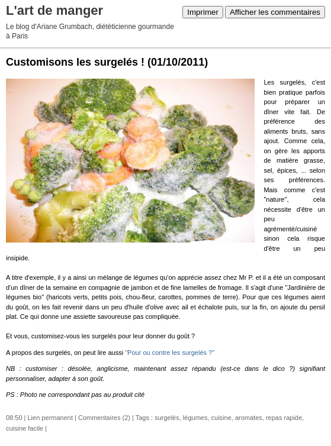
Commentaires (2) (104, 417)
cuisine (221, 417)
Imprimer (202, 12)
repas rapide (284, 417)
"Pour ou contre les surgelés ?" (169, 352)
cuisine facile (24, 428)
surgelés (167, 417)
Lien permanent (50, 417)
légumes (195, 417)
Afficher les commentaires (275, 12)
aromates (248, 417)
